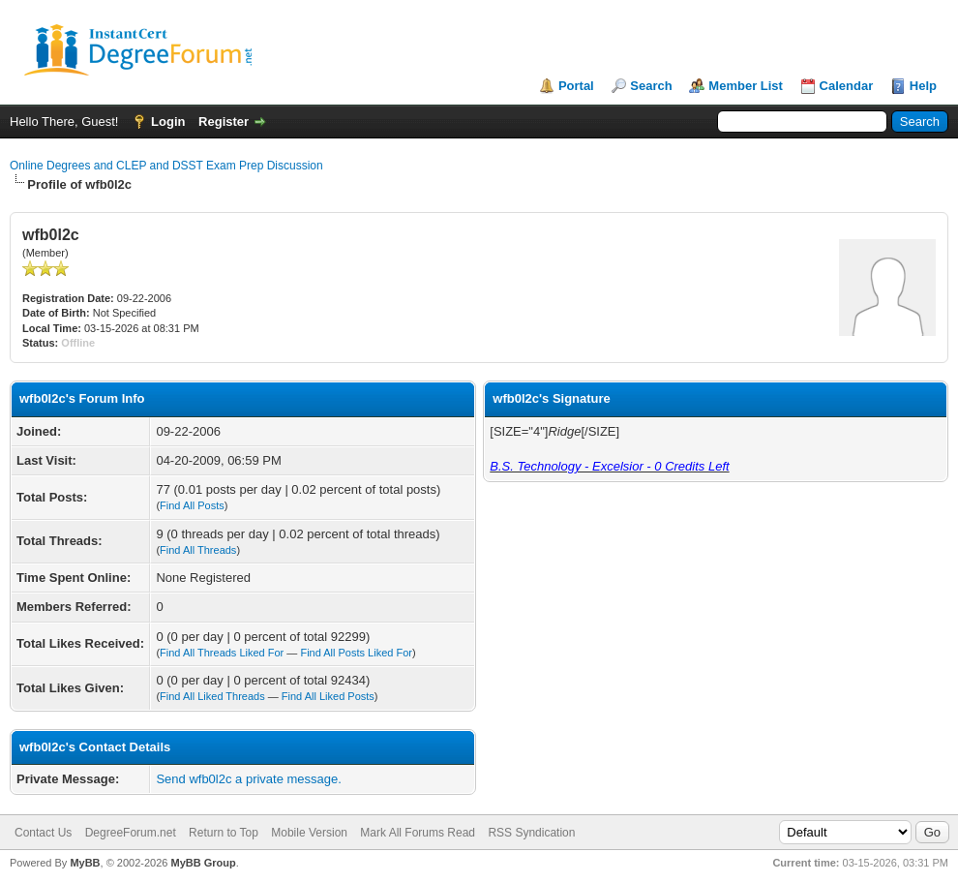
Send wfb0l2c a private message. (249, 779)
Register (223, 121)
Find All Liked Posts (328, 696)
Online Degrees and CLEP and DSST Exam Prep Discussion (166, 165)
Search (651, 85)
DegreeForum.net (130, 832)
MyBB (85, 862)
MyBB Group (202, 862)
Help (923, 85)
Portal (576, 85)
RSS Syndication (531, 832)
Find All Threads (198, 550)
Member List (745, 85)
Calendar (847, 85)
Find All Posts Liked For (356, 652)
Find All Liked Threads (212, 696)
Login (168, 121)
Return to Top (223, 832)
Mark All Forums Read (417, 832)
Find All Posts (192, 505)
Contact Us (43, 832)
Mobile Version (309, 832)
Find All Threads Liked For (222, 652)
